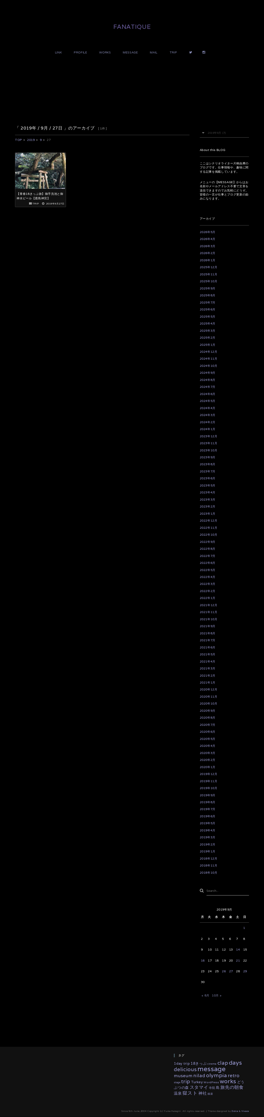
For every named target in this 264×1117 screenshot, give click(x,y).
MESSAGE (130, 52)
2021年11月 (208, 612)
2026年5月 (208, 232)
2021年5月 (208, 654)
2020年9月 (208, 711)
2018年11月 (208, 865)
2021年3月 (208, 668)
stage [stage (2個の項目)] (177, 1082)
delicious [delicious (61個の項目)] (185, 1069)
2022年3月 (208, 584)
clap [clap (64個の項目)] (222, 1063)
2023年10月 (208, 450)
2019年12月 (208, 774)
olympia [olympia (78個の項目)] (216, 1075)
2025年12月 (208, 267)
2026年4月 (208, 239)
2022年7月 (208, 556)
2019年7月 (208, 809)
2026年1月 (208, 260)
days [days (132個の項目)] (235, 1062)
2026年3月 (208, 246)
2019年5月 (208, 823)
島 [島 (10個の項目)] (218, 1087)
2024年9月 (208, 373)
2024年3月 (208, 415)
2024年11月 (208, 359)
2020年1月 (208, 767)
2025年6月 (208, 309)
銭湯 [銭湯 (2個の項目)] (210, 1093)
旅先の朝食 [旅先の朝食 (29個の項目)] (231, 1087)
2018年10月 (208, 873)
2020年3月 (208, 753)
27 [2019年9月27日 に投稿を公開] (231, 971)
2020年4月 (208, 746)
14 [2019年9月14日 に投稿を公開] (238, 950)
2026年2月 (208, 253)
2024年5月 (208, 401)
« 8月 (205, 995)
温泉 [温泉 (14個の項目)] (178, 1093)
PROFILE (80, 52)
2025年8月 (208, 295)
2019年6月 (208, 816)
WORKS (105, 52)
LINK (58, 52)
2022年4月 (208, 577)
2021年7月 (208, 640)
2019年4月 (208, 830)
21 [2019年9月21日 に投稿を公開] (238, 960)
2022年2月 (208, 591)
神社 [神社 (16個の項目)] (202, 1093)
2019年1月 (208, 851)
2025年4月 (208, 323)
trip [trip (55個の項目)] (185, 1081)
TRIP (173, 52)
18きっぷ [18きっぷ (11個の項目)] (199, 1063)
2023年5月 (208, 485)
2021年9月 (208, 626)
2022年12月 (208, 520)
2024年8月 (208, 380)
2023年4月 (208, 492)
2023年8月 (208, 464)
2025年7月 (208, 302)
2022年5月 (208, 570)
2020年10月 (208, 703)
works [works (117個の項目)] (228, 1081)
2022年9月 (208, 542)
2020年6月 (208, 732)
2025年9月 (208, 288)
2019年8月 (208, 802)
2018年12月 (208, 858)
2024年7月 (208, 387)
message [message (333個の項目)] (212, 1069)
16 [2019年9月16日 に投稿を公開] (203, 960)
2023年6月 (208, 478)
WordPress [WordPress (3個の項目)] (211, 1082)
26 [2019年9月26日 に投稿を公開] (224, 971)
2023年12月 (208, 436)
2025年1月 (208, 345)
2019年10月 (208, 788)
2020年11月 (208, 697)
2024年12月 (208, 352)
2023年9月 (208, 457)
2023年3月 (208, 499)
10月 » (216, 995)
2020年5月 (208, 739)
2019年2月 (208, 844)
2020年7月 (208, 725)
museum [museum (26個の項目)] (183, 1076)
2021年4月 (208, 661)
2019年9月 (208, 795)
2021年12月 (208, 605)
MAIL (154, 52)
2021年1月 (208, 682)
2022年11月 (208, 528)
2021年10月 (208, 619)
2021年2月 (208, 675)
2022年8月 (208, 549)
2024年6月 (208, 394)
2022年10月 (208, 535)
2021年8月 (208, 633)
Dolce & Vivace (240, 1111)
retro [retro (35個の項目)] (233, 1075)
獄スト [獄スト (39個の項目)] (190, 1093)
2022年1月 (208, 598)
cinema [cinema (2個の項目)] (212, 1063)
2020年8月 (208, 718)
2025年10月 (208, 281)
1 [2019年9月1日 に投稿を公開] (244, 928)
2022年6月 (208, 563)
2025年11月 (208, 274)
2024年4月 (208, 408)
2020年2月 (208, 760)
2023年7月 (208, 471)
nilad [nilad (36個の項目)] (199, 1075)
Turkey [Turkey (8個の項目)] (197, 1082)
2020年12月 (208, 689)
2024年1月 (208, 429)
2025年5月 (208, 317)
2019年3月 (208, 837)
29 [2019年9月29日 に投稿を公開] (245, 971)
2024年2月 (208, 422)
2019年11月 (208, 781)
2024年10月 (208, 366)
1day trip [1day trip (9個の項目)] (182, 1063)
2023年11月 (208, 443)
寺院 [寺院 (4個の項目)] (212, 1088)
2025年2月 (208, 338)
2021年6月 (208, 647)
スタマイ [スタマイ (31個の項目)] (199, 1087)
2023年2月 (208, 506)
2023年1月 (208, 514)
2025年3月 (208, 331)
